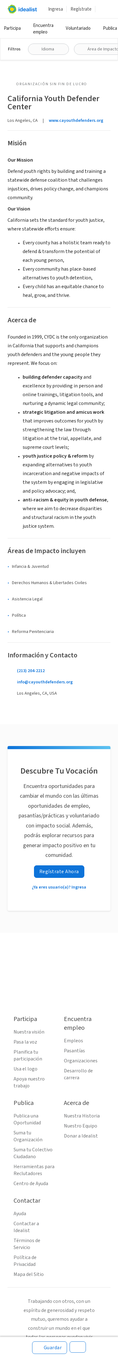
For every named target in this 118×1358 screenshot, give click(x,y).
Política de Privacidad (25, 1261)
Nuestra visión (29, 1032)
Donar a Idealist (81, 1136)
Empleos (73, 1040)
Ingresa (55, 9)
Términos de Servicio (27, 1244)
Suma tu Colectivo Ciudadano (33, 1153)
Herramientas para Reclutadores (34, 1170)
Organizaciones (81, 1060)
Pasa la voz (25, 1042)
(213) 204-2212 (31, 671)
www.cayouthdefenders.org (76, 120)
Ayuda (20, 1213)
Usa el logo (25, 1068)
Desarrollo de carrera (78, 1074)
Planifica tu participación (28, 1055)
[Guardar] (49, 1347)
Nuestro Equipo (80, 1125)
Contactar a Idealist (26, 1227)
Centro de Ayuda (31, 1183)
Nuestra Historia (82, 1115)
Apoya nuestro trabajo (29, 1082)
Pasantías (74, 1050)
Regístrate (81, 9)
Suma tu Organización (28, 1136)
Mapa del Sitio (29, 1274)
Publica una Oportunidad (27, 1119)
